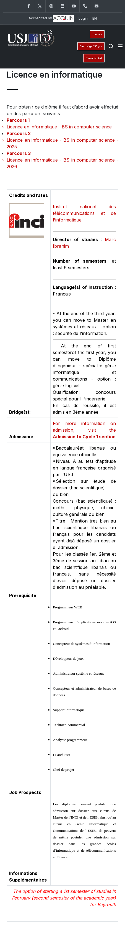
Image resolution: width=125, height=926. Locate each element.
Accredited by (51, 18)
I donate (97, 34)
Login (83, 18)
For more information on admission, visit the (84, 430)
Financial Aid (94, 58)
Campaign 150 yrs (91, 46)
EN (94, 18)
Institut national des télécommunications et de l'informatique (84, 213)
